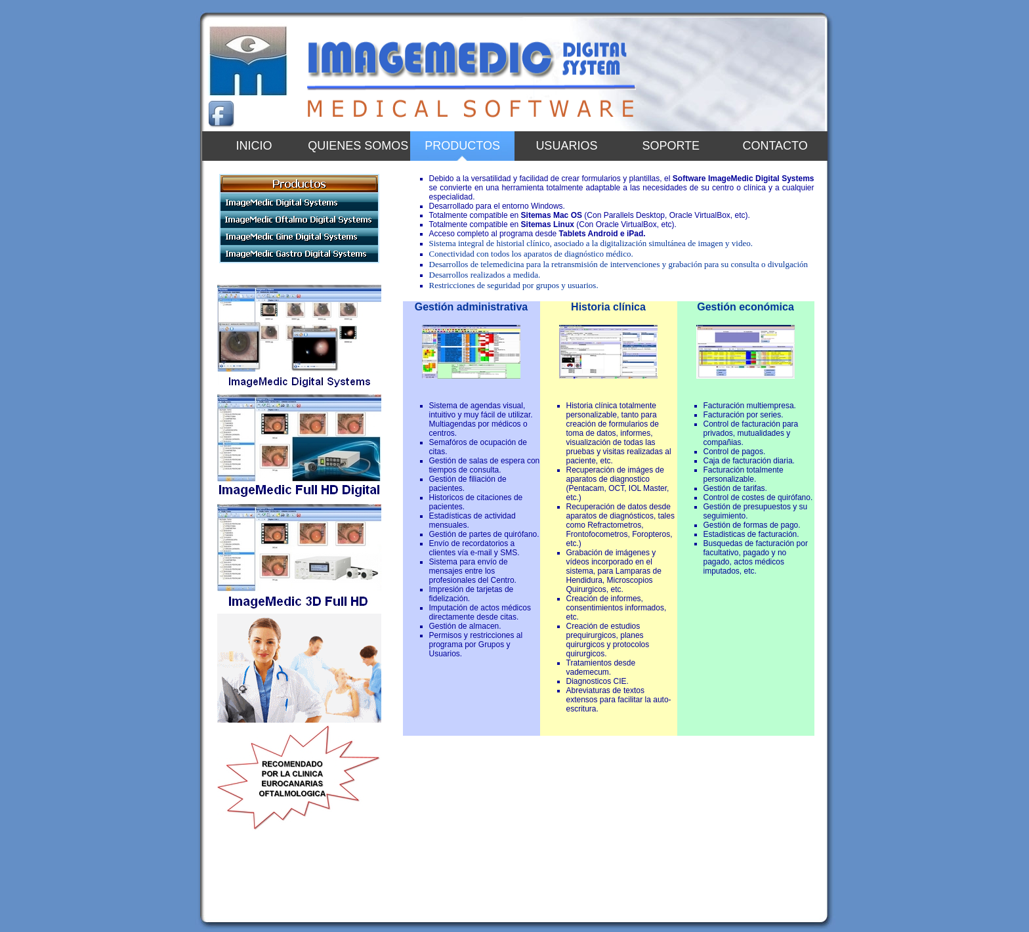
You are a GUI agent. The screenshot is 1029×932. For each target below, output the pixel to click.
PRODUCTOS (462, 145)
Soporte (671, 145)
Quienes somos (358, 145)
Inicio (254, 145)
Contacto (774, 145)
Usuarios (566, 145)
